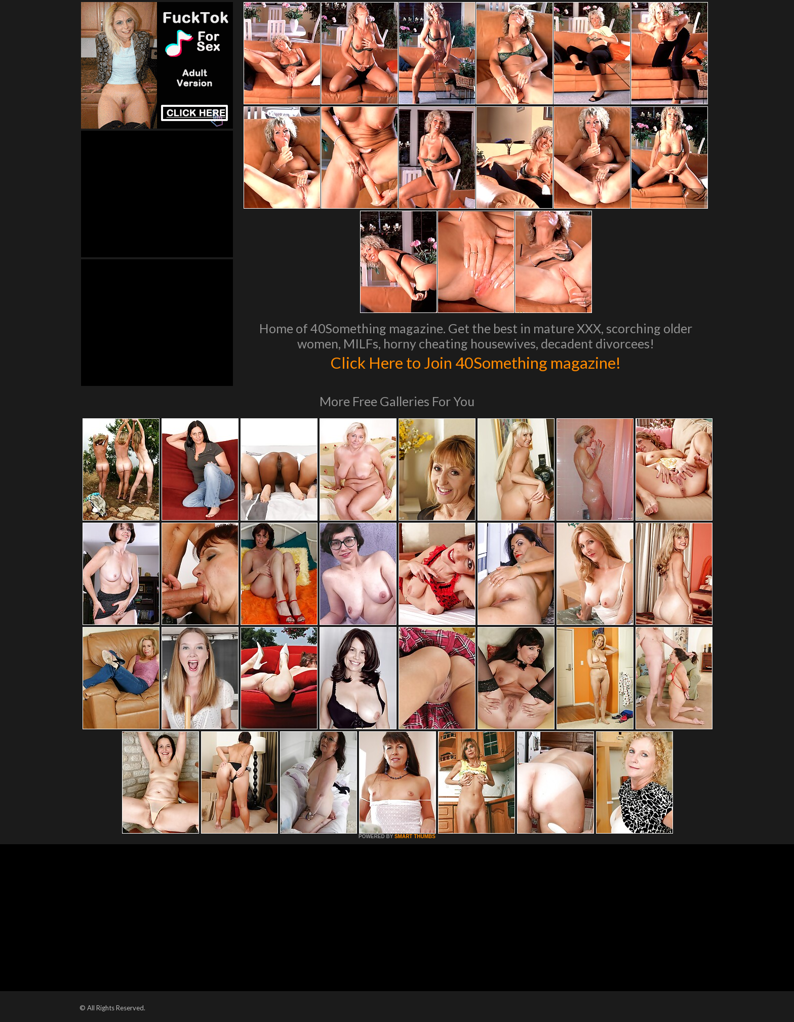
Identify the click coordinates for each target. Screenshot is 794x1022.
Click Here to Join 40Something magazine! (475, 361)
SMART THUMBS (414, 836)
